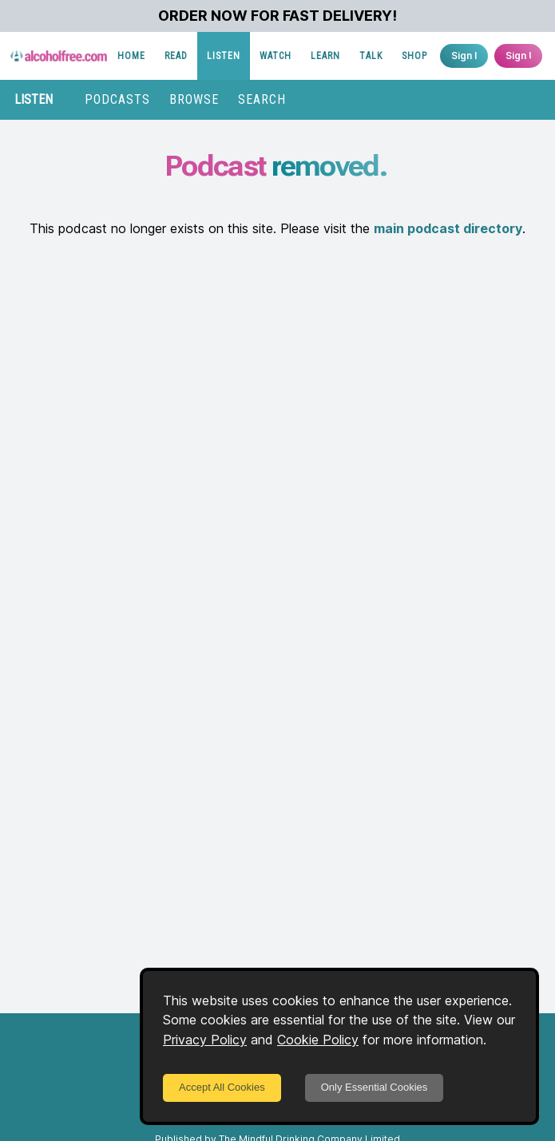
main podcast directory (448, 228)
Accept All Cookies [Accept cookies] (222, 1087)
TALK (371, 55)
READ (176, 55)
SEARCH (262, 99)
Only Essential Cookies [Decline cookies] (374, 1087)
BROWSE (194, 99)
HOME (131, 55)
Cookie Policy (318, 1040)
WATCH (275, 55)
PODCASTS (117, 99)
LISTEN (223, 55)
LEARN (325, 55)
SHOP (414, 55)
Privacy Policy (205, 1040)
